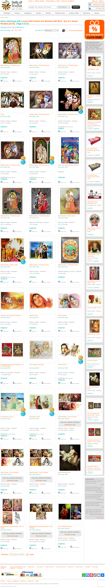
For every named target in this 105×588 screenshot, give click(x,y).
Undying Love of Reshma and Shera (11, 315)
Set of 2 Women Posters (65, 526)
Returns (23, 581)
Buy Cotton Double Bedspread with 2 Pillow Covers (93, 150)
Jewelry (48, 13)
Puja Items (86, 13)
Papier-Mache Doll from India (17, 566)
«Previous (4, 554)
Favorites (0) (99, 8)
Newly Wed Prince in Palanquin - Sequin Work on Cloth (94, 468)
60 (16, 30)
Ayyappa (87, 566)
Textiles (38, 13)
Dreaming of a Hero (34, 416)
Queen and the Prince (64, 472)
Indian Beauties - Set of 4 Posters (67, 416)
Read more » (100, 517)
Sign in (101, 1)
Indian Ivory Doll (49, 566)
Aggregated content (4, 567)
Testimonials (50, 1)
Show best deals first (76, 30)
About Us (30, 581)
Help (58, 1)
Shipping (15, 581)
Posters (17, 13)
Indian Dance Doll (60, 566)
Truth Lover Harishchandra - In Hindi (68, 165)
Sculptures (28, 13)
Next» (32, 554)
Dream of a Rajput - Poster (94, 307)
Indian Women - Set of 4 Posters (10, 472)
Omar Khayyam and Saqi (36, 364)
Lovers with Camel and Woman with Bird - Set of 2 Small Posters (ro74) (94, 46)
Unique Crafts (74, 13)
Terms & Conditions (68, 1)
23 (27, 554)
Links (37, 581)
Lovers (2, 114)
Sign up (94, 1)
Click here (68, 425)
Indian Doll (70, 566)
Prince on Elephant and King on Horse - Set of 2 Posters (93, 415)
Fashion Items (60, 13)
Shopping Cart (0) (98, 4)
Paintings (7, 13)
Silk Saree (20, 568)
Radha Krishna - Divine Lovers (66, 216)
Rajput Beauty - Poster (93, 69)
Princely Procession (92, 360)
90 (20, 30)
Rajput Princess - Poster (93, 334)
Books (96, 13)
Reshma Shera (33, 315)
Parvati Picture (79, 566)
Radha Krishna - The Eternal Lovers (39, 65)
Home (30, 1)
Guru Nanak (40, 566)
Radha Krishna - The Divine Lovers (10, 65)
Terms (9, 581)
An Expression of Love (7, 416)
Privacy (3, 581)
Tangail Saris (31, 566)
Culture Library (39, 1)
